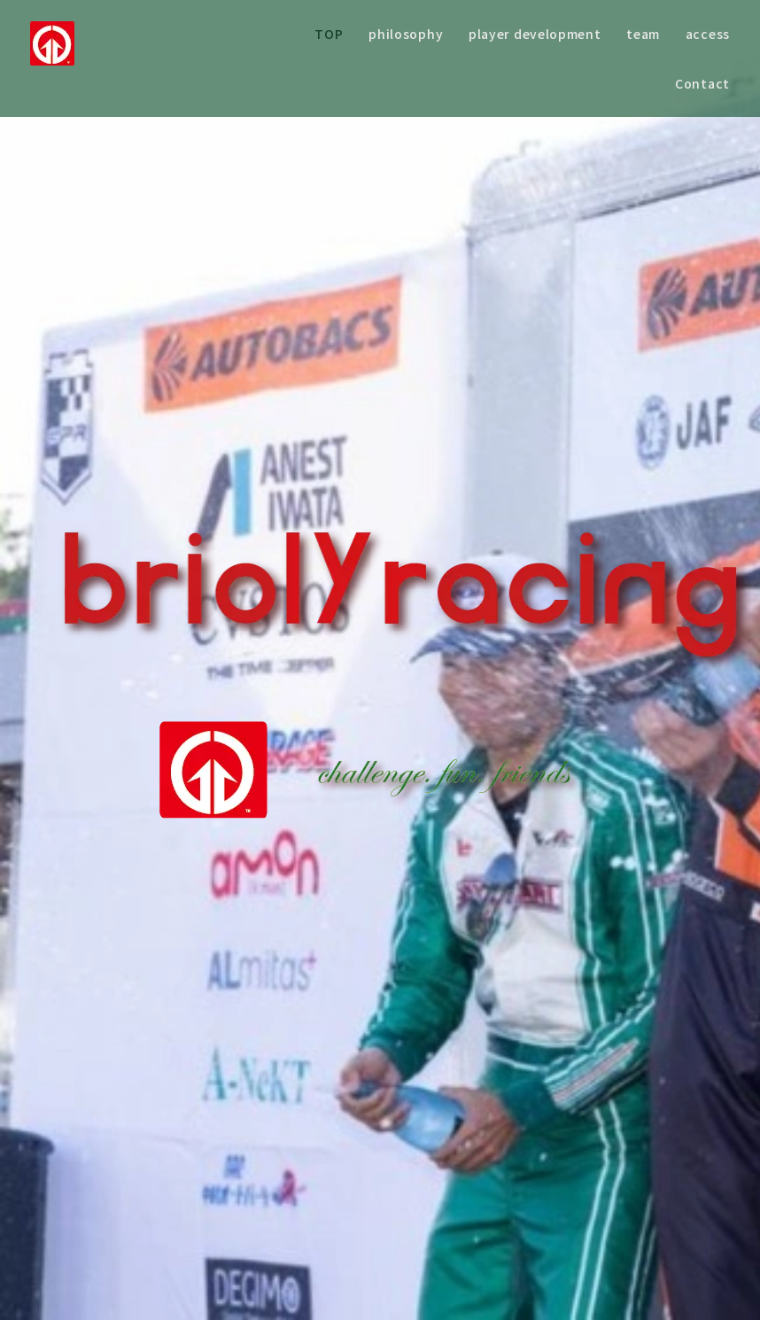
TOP (328, 34)
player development (535, 34)
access (708, 34)
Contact (702, 83)
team (643, 34)
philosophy (405, 34)
